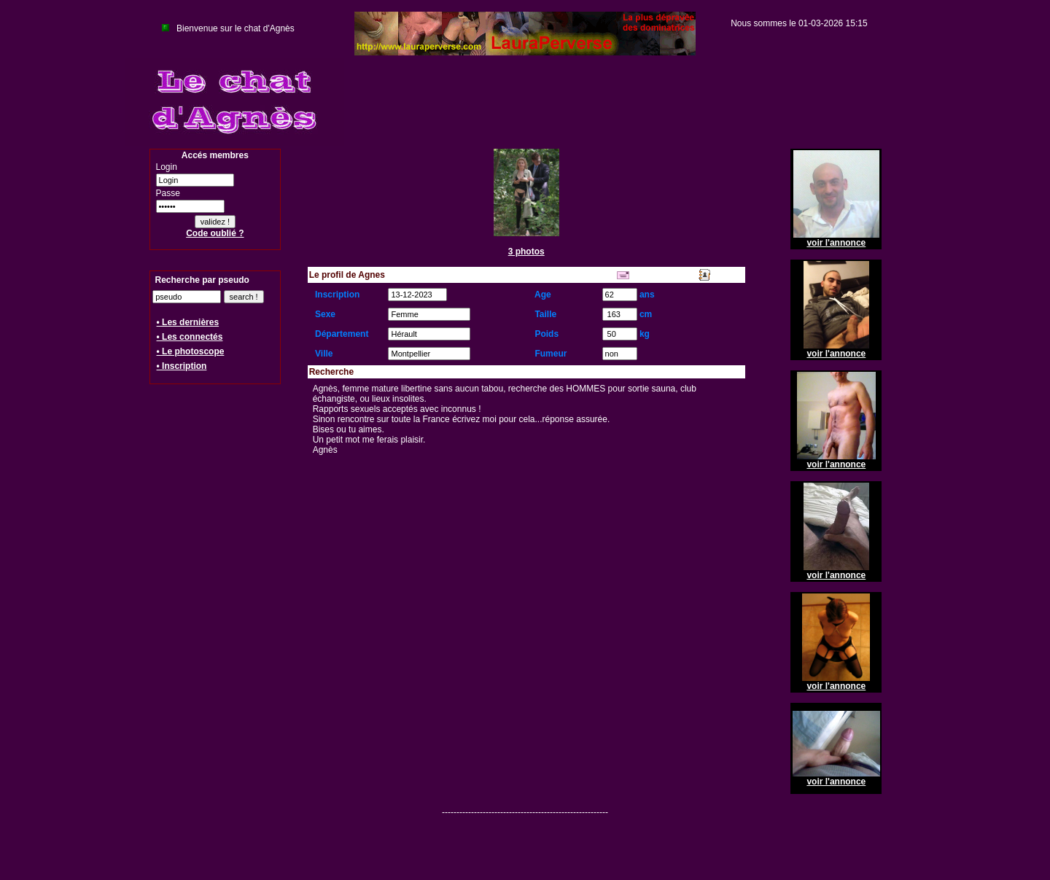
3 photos (526, 251)
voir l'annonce (836, 243)
